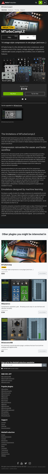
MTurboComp (18, 105)
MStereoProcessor (6, 380)
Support (22, 10)
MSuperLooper (5, 382)
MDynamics (5, 304)
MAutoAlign (4, 389)
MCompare (4, 400)
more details (42, 273)
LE (31, 37)
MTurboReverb (5, 415)
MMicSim (4, 404)
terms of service (32, 466)
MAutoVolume (5, 395)
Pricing (17, 10)
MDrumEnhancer (6, 402)
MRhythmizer (5, 406)
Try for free (34, 94)
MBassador (4, 396)
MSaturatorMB (7, 343)
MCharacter (4, 398)
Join (44, 365)
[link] (18, 463)
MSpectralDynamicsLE (7, 378)
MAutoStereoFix (6, 393)
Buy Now (13, 94)
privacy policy (14, 368)
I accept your (10, 368)
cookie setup (13, 468)
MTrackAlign (5, 412)
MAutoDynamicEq (6, 391)
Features (10, 10)
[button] (36, 2)
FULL (12, 37)
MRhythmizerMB (6, 408)
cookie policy (5, 468)
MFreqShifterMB (6, 376)
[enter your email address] (21, 365)
